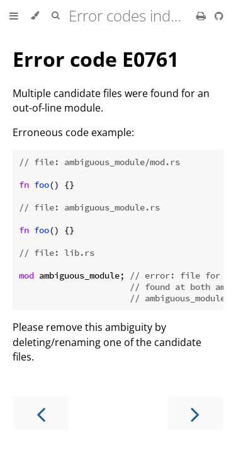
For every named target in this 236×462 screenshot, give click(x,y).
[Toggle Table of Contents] (14, 16)
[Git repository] (219, 16)
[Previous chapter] (41, 413)
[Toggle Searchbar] (55, 16)
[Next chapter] (195, 413)
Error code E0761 (96, 58)
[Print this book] (202, 16)
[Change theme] (35, 16)
